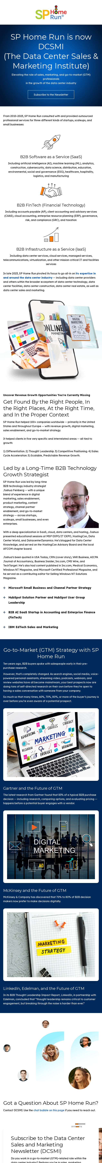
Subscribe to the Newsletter (51, 94)
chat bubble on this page (48, 1110)
